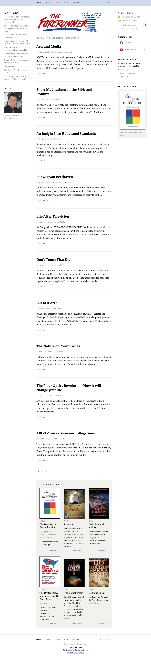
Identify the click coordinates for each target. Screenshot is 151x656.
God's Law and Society (96, 525)
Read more (40, 73)
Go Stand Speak (97, 592)
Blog (66, 3)
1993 (51, 265)
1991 (50, 438)
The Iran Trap (9, 66)
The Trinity (124, 69)
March (41, 308)
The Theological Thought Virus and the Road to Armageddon (16, 48)
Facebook (128, 42)
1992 (51, 395)
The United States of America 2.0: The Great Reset (49, 596)
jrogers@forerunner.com (75, 652)
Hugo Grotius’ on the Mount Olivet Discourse (15, 36)
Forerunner (67, 52)
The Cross (124, 77)
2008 (47, 52)
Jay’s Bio (76, 3)
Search (97, 3)
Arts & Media (56, 52)
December (43, 222)
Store (57, 3)
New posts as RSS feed (131, 17)
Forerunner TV (130, 49)
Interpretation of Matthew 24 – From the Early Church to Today (17, 42)
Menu (48, 3)
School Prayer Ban (127, 73)
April (41, 99)
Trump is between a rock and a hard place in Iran (16, 61)
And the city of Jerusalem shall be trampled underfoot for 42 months (16, 28)
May (41, 52)
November (43, 265)
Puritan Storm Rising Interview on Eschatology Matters (16, 55)
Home (38, 3)
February (42, 351)
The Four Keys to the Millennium (48, 525)
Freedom (69, 524)
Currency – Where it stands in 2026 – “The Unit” (15, 77)
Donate (109, 639)
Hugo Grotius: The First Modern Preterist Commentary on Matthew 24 (17, 19)
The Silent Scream (73, 592)
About (87, 3)
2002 (51, 222)
